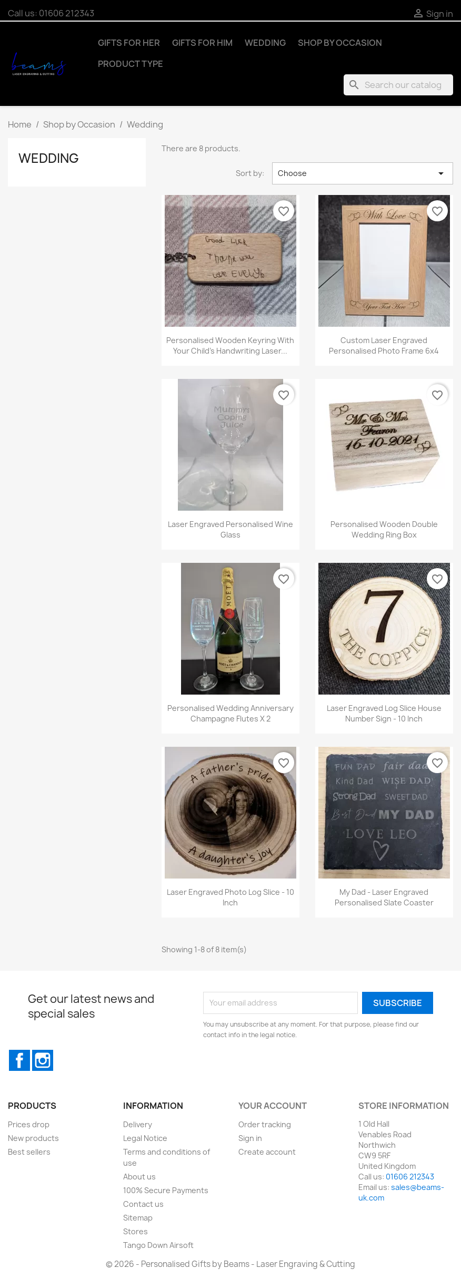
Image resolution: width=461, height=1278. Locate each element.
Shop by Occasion (340, 42)
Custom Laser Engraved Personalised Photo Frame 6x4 (384, 345)
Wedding (265, 42)
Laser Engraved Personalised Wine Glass (230, 529)
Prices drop (28, 1124)
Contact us (143, 1204)
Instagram (42, 1060)
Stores (135, 1231)
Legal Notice (145, 1138)
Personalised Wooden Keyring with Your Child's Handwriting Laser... (230, 345)
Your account (272, 1105)
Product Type (130, 64)
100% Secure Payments (165, 1190)
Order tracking (264, 1124)
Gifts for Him (202, 42)
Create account (267, 1152)
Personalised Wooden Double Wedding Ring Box (384, 529)
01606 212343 (66, 13)
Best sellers (29, 1152)
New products (33, 1138)
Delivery (137, 1124)
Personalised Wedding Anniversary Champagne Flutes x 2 (230, 713)
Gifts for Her (129, 42)
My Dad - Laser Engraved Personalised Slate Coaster (384, 897)
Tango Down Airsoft (158, 1245)
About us (139, 1177)
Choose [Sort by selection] (362, 173)
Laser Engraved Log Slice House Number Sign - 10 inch (384, 713)
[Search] (398, 84)
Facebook (19, 1060)
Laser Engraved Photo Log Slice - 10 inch (230, 897)
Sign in (250, 1138)
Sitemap (138, 1218)
